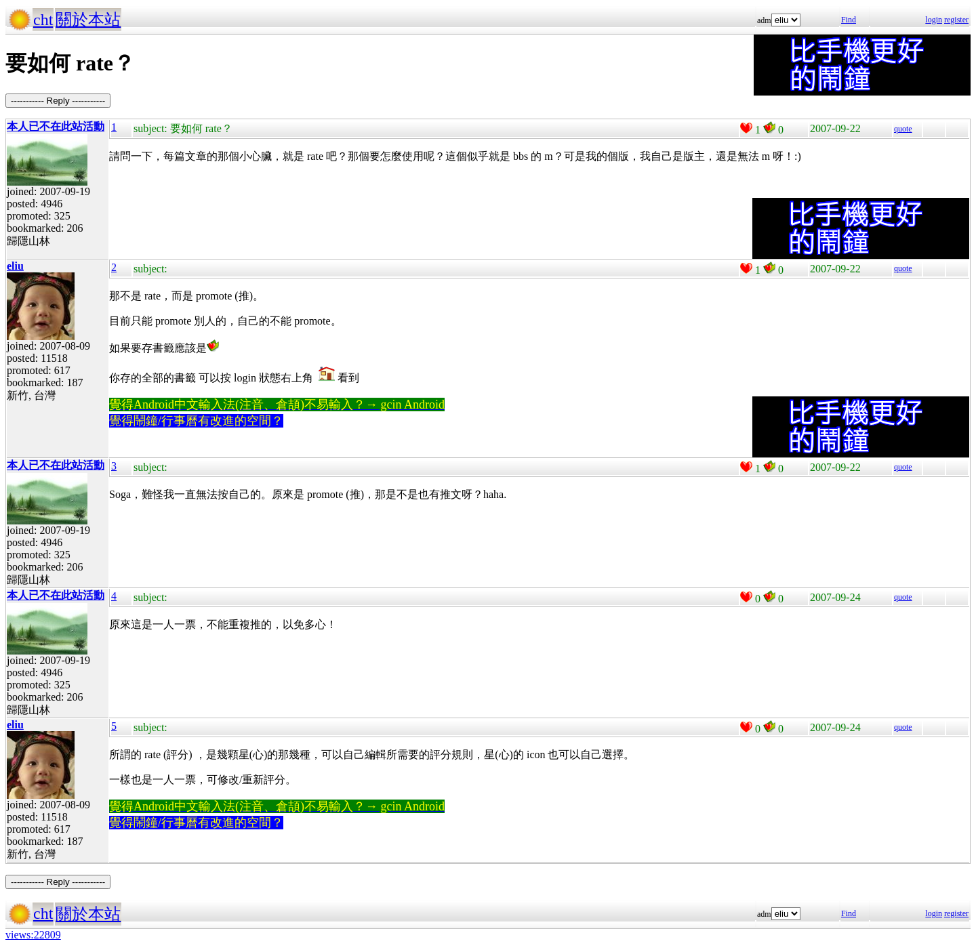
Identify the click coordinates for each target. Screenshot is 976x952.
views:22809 (33, 934)
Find (848, 19)
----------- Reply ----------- (58, 101)
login (933, 19)
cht (43, 19)
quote (903, 128)
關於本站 (88, 19)
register (956, 19)
